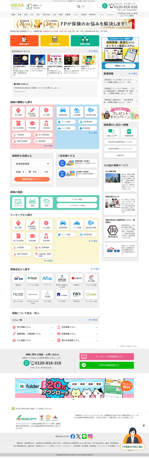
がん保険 (46, 115)
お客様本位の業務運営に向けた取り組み (76, 443)
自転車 (83, 14)
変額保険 (42, 141)
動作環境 (77, 446)
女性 (26, 14)
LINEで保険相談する (109, 365)
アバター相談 (77, 199)
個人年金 (46, 14)
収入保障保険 (44, 135)
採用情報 (92, 446)
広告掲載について (114, 446)
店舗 (32, 206)
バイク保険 (66, 128)
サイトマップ (102, 446)
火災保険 (77, 115)
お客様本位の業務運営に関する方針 (48, 443)
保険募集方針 (29, 443)
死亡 (38, 14)
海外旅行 (92, 14)
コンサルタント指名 (77, 205)
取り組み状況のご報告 (101, 443)
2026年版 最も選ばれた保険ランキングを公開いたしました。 (38, 88)
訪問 (46, 206)
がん (32, 14)
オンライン (18, 206)
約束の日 (120, 155)
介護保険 (20, 135)
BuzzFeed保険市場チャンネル (120, 142)
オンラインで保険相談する (109, 356)
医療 (13, 14)
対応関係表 (114, 443)
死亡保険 (18, 115)
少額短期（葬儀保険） (45, 255)
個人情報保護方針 (20, 446)
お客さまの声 (111, 136)
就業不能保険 (22, 141)
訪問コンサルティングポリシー (61, 446)
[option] (55, 90)
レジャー (110, 14)
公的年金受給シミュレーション (120, 149)
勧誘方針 (31, 446)
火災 (54, 14)
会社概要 (85, 446)
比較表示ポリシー (42, 446)
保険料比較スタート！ (32, 179)
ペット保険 (66, 122)
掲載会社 (20, 443)
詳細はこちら (120, 66)
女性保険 (46, 128)
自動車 (67, 14)
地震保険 (86, 128)
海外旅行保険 (91, 115)
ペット (101, 14)
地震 (60, 14)
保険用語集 (129, 136)
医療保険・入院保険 (32, 115)
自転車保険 (87, 122)
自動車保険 (63, 115)
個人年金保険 (18, 128)
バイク (75, 14)
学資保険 (32, 128)
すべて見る (93, 51)
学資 (19, 14)
